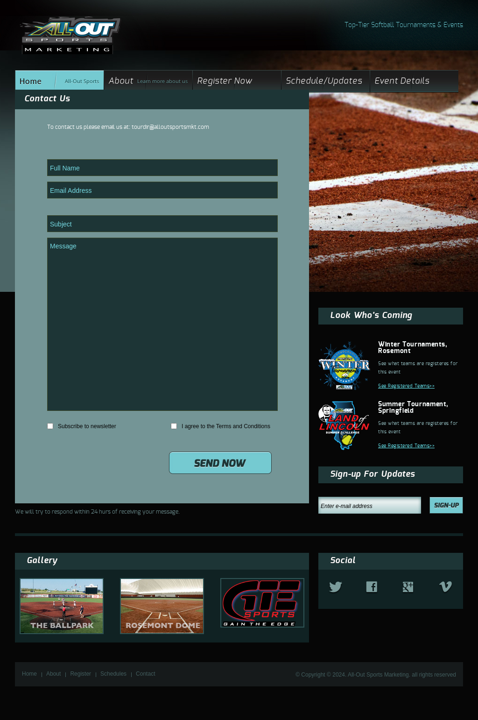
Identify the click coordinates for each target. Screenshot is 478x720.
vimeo (445, 587)
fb (371, 587)
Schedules (113, 674)
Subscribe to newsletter (81, 426)
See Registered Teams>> (406, 386)
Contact (145, 674)
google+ (408, 587)
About (121, 81)
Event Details (401, 81)
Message (162, 324)
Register (80, 674)
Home (31, 81)
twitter (335, 587)
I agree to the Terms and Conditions (220, 426)
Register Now (224, 81)
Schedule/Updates (324, 81)
